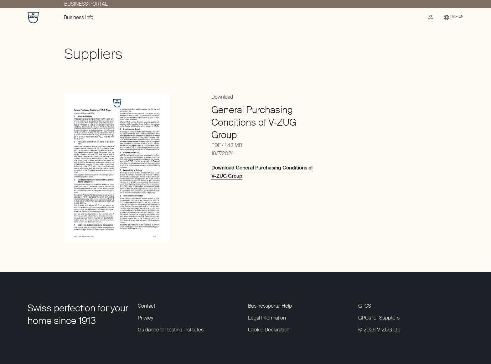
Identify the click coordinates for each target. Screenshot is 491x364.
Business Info (78, 17)
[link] (430, 19)
